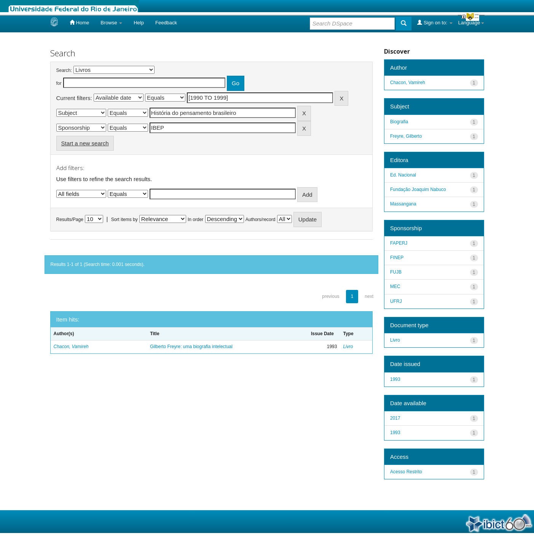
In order (195, 219)
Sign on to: (434, 22)
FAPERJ (398, 243)
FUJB (396, 272)
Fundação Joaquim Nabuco (418, 189)
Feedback (166, 22)
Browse (111, 22)
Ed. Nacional (403, 175)
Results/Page (69, 219)
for (59, 83)
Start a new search (85, 143)
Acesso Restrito (406, 471)
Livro (348, 346)
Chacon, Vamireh (71, 346)
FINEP (396, 257)
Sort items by (124, 219)
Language (471, 22)
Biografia (399, 121)
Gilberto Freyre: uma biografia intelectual (191, 346)
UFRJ (396, 301)
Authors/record (260, 219)
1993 (395, 379)
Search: (64, 70)
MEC (395, 286)
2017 (395, 418)
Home (79, 22)
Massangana (403, 204)
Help (139, 22)
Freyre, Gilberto (406, 136)
